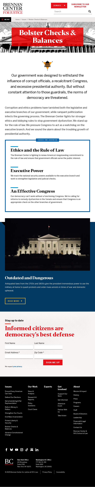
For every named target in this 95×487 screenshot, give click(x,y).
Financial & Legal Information (79, 422)
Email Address (11, 352)
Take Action (62, 416)
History (76, 395)
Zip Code (38, 352)
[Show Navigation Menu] (5, 19)
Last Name (39, 343)
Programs (77, 402)
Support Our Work (62, 395)
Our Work (32, 386)
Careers (76, 406)
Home (17, 20)
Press (75, 399)
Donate (59, 5)
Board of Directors (80, 414)
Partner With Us (62, 411)
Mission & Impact (79, 391)
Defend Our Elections (13, 397)
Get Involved (62, 388)
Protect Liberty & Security (11, 421)
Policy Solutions (31, 404)
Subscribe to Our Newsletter (80, 5)
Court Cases (32, 409)
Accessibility (60, 472)
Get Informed (63, 400)
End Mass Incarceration (14, 417)
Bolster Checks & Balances (11, 428)
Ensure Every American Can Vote (13, 392)
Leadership (77, 418)
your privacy (17, 367)
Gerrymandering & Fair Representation (13, 402)
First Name (10, 343)
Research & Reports (32, 398)
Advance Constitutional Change (14, 434)
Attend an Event (61, 405)
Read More (15, 301)
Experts (48, 386)
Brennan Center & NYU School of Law (80, 432)
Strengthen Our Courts (13, 413)
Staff (75, 410)
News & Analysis (31, 392)
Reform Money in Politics (11, 408)
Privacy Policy (47, 472)
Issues (24, 20)
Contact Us (77, 427)
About (76, 386)
